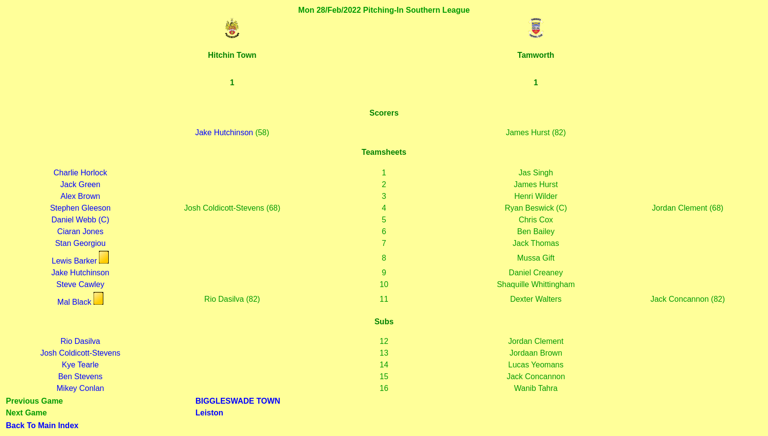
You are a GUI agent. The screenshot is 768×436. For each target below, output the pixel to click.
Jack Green (80, 184)
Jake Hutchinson (224, 132)
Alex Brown (80, 196)
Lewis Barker (74, 261)
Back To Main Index (42, 425)
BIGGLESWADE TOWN (237, 401)
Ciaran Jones (80, 231)
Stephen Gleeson (80, 208)
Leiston (209, 413)
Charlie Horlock (80, 173)
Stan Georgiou (80, 243)
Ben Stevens (80, 376)
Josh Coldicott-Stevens (80, 353)
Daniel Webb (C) (80, 220)
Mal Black (74, 302)
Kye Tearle (80, 365)
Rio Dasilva (80, 341)
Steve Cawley (80, 284)
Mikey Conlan (80, 388)
